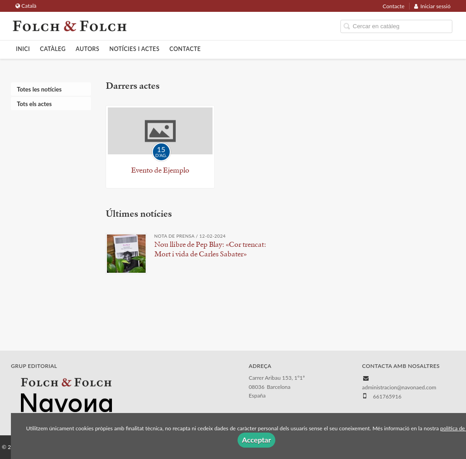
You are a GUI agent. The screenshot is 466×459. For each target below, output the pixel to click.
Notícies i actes (134, 49)
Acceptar (256, 439)
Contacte (394, 6)
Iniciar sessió (432, 6)
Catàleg (53, 49)
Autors (87, 49)
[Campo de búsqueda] (396, 26)
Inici (23, 49)
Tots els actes (34, 103)
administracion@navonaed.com (399, 387)
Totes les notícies (39, 89)
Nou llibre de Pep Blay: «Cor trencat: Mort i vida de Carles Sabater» (210, 249)
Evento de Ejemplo (160, 170)
